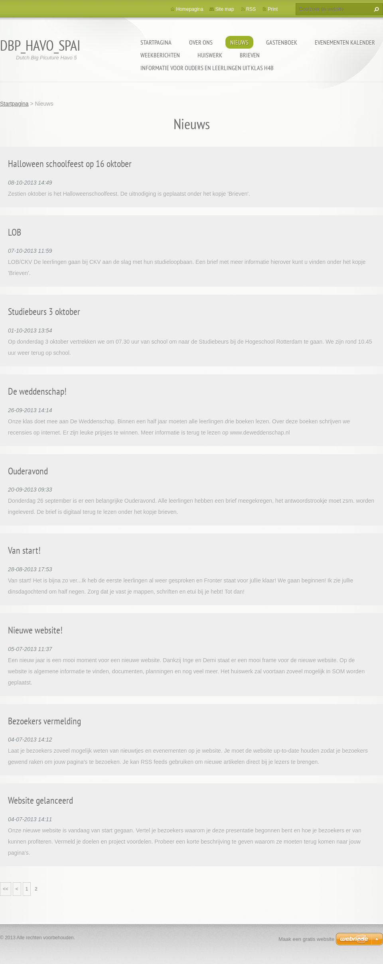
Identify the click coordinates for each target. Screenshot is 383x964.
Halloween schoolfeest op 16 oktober (70, 163)
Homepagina (189, 9)
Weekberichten (160, 55)
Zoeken (375, 9)
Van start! (24, 550)
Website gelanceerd (40, 800)
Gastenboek (281, 42)
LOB (14, 232)
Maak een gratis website (306, 939)
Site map (224, 9)
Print (273, 9)
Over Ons (201, 42)
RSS (251, 9)
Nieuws (239, 42)
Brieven (250, 55)
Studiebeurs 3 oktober (44, 311)
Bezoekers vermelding (44, 721)
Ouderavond (28, 471)
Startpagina (156, 42)
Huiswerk (209, 55)
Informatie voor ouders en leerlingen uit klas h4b (207, 68)
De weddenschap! (37, 391)
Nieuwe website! (35, 630)
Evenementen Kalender (345, 42)
